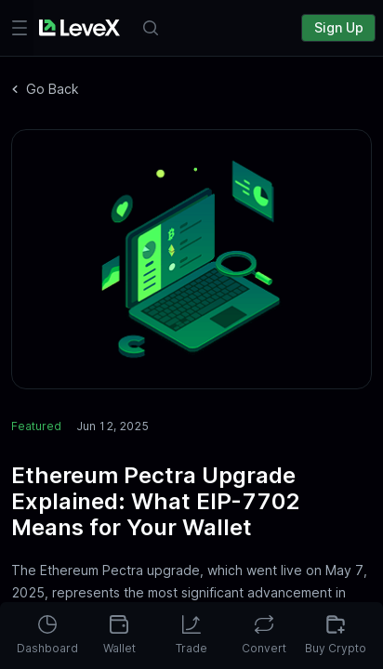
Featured (36, 426)
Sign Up (338, 27)
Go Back (45, 89)
